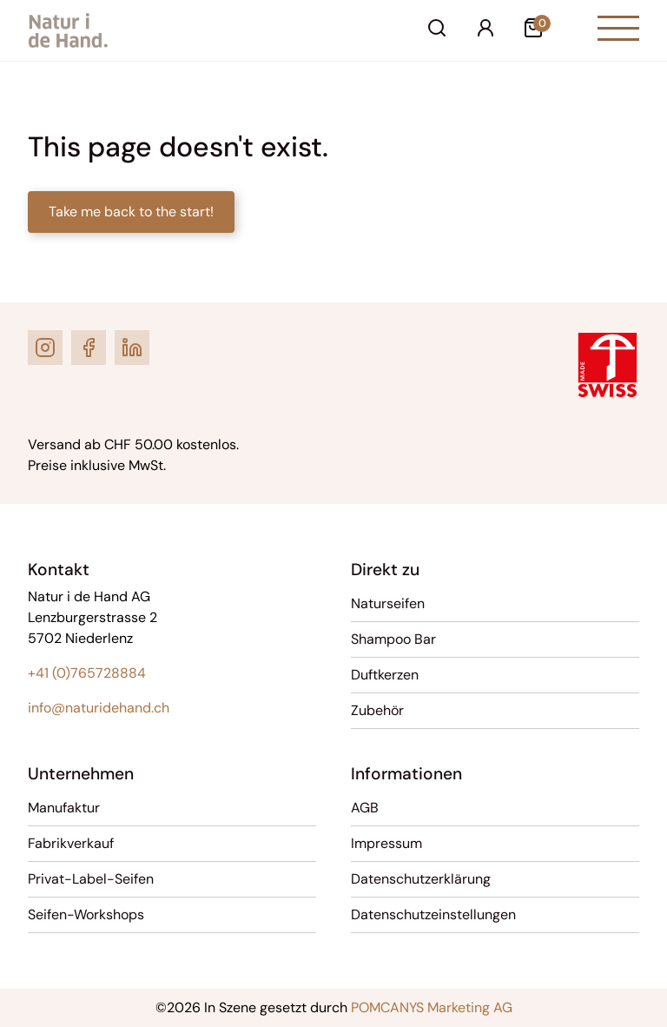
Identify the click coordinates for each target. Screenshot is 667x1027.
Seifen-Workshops (86, 914)
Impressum (386, 843)
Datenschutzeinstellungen (433, 914)
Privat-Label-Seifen (91, 879)
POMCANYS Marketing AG (431, 1007)
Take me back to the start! (131, 211)
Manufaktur (64, 807)
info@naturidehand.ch (98, 708)
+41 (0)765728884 (87, 673)
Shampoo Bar (393, 639)
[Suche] (436, 30)
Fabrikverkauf (71, 843)
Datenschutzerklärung (421, 879)
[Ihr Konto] (485, 30)
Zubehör (377, 710)
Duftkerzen (385, 675)
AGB (365, 807)
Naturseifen (388, 603)
